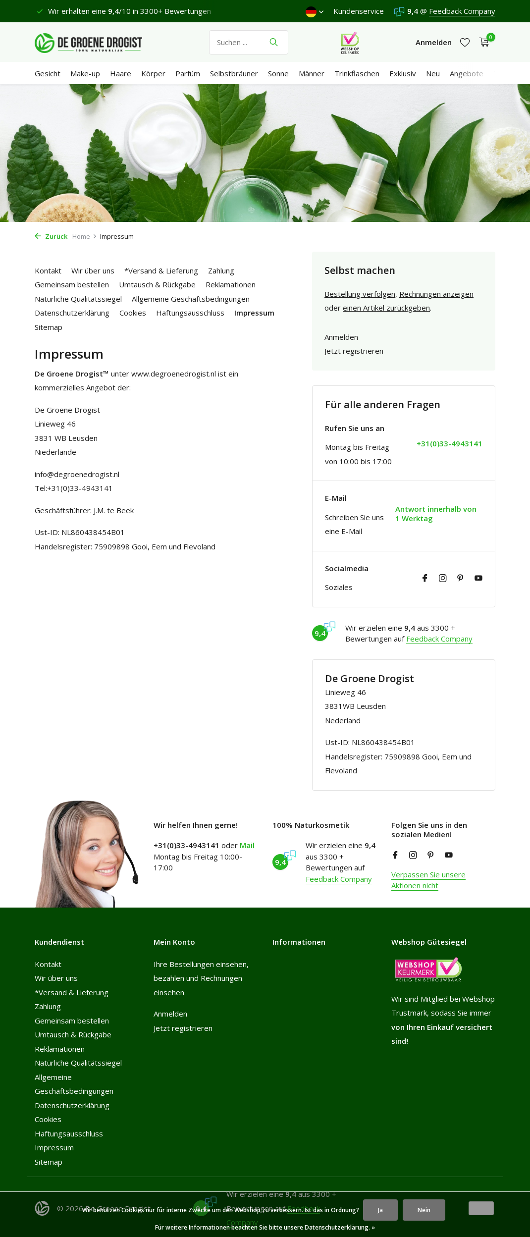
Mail (247, 845)
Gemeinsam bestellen (72, 284)
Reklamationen (231, 284)
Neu (433, 73)
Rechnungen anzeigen (436, 294)
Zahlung (221, 270)
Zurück (51, 236)
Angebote (466, 73)
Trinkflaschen (356, 73)
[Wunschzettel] (465, 42)
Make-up (85, 73)
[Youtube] (478, 578)
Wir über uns (92, 270)
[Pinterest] (461, 578)
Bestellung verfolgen (359, 294)
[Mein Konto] (434, 42)
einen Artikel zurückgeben (386, 308)
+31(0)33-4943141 (449, 443)
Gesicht (47, 73)
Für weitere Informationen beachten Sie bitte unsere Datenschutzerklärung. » (265, 1227)
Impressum (254, 313)
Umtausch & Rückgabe (157, 284)
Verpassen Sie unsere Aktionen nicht (428, 880)
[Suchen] (248, 42)
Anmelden (341, 337)
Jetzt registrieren (353, 351)
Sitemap (48, 327)
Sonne (278, 73)
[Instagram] (443, 578)
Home (84, 236)
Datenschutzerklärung (72, 313)
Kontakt (48, 270)
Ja (380, 1210)
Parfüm (187, 73)
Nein (424, 1210)
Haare (120, 73)
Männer (311, 73)
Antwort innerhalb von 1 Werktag (436, 514)
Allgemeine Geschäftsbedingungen (191, 299)
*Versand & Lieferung (161, 270)
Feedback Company (462, 11)
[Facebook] (425, 578)
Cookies (132, 313)
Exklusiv (402, 73)
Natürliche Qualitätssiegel (78, 299)
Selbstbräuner (234, 73)
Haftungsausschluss (190, 313)
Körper (153, 73)
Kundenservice (358, 11)
